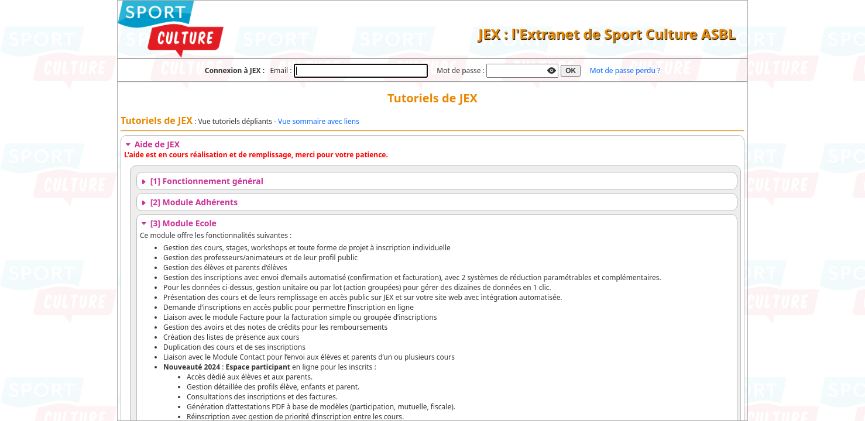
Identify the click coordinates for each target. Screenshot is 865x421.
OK (570, 71)
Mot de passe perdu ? (625, 70)
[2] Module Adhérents (189, 202)
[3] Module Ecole (178, 223)
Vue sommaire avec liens (318, 121)
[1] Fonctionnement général (201, 181)
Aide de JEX (152, 144)
